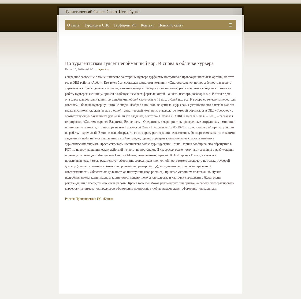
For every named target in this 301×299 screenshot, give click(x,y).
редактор (103, 69)
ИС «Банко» (105, 199)
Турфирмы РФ (125, 25)
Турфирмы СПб (96, 25)
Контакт (147, 25)
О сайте (73, 25)
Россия (70, 199)
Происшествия (85, 199)
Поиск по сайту (170, 25)
